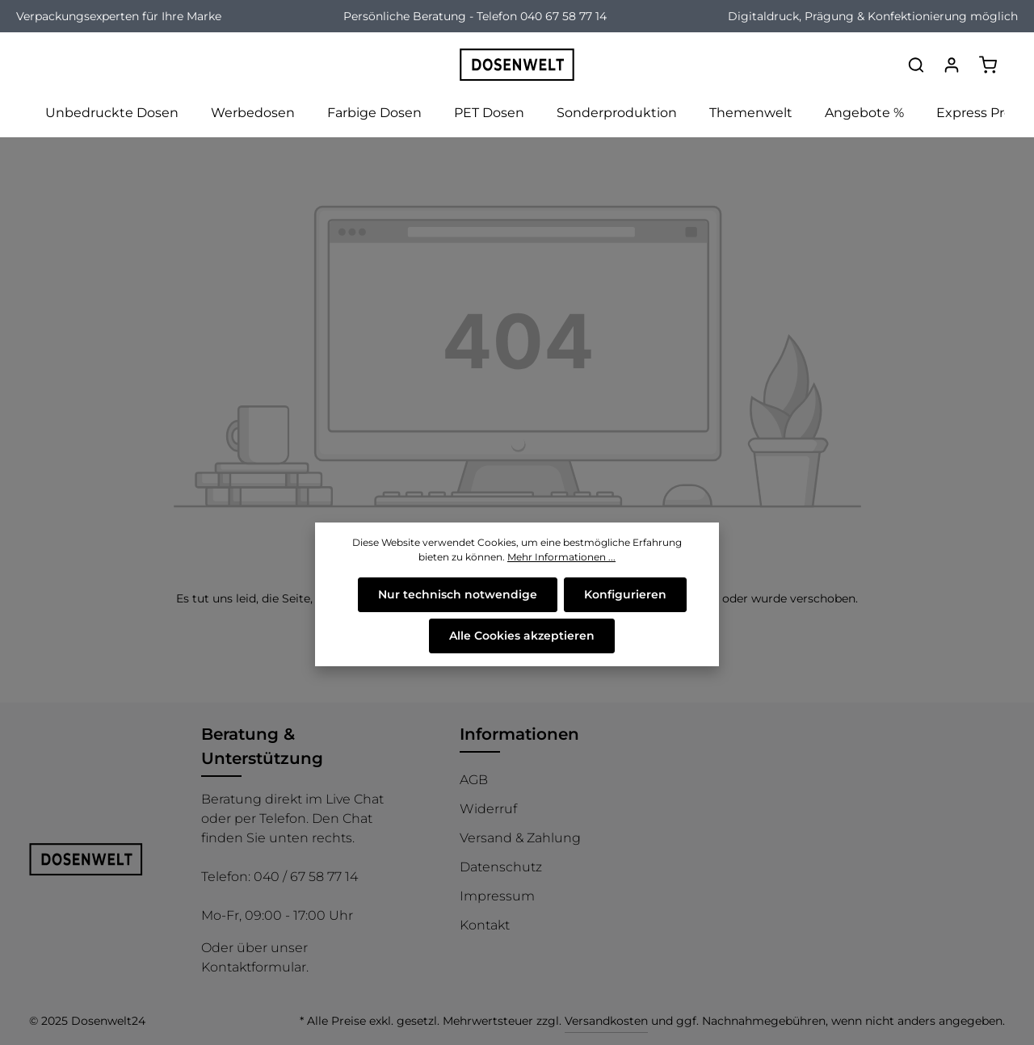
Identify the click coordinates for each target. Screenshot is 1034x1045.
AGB (474, 779)
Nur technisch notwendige (457, 594)
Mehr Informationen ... (561, 557)
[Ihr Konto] (951, 64)
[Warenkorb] (988, 64)
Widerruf (488, 808)
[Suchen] (916, 64)
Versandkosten (606, 1021)
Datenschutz (501, 867)
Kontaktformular (253, 967)
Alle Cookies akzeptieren (522, 635)
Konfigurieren (625, 594)
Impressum (497, 896)
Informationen (519, 734)
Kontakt (485, 925)
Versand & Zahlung (520, 838)
